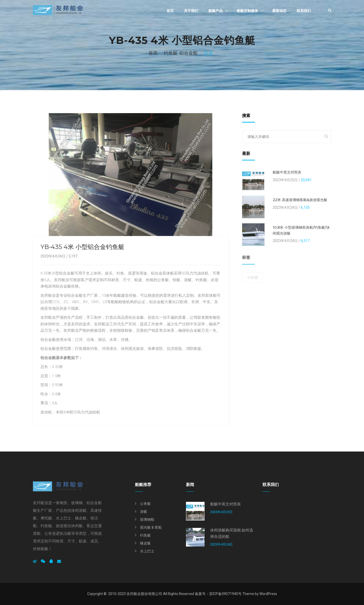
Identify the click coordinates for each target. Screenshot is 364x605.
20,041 (306, 181)
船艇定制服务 (247, 11)
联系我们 (304, 11)
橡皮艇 (145, 543)
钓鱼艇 (171, 53)
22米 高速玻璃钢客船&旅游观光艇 (300, 200)
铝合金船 (188, 53)
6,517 (305, 241)
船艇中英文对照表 (287, 173)
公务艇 (145, 504)
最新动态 (279, 11)
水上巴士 (147, 551)
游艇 (143, 511)
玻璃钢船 (147, 519)
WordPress (268, 594)
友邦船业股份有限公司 (144, 594)
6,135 (305, 208)
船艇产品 (215, 11)
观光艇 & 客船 (151, 527)
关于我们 (191, 11)
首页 (170, 11)
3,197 (72, 256)
